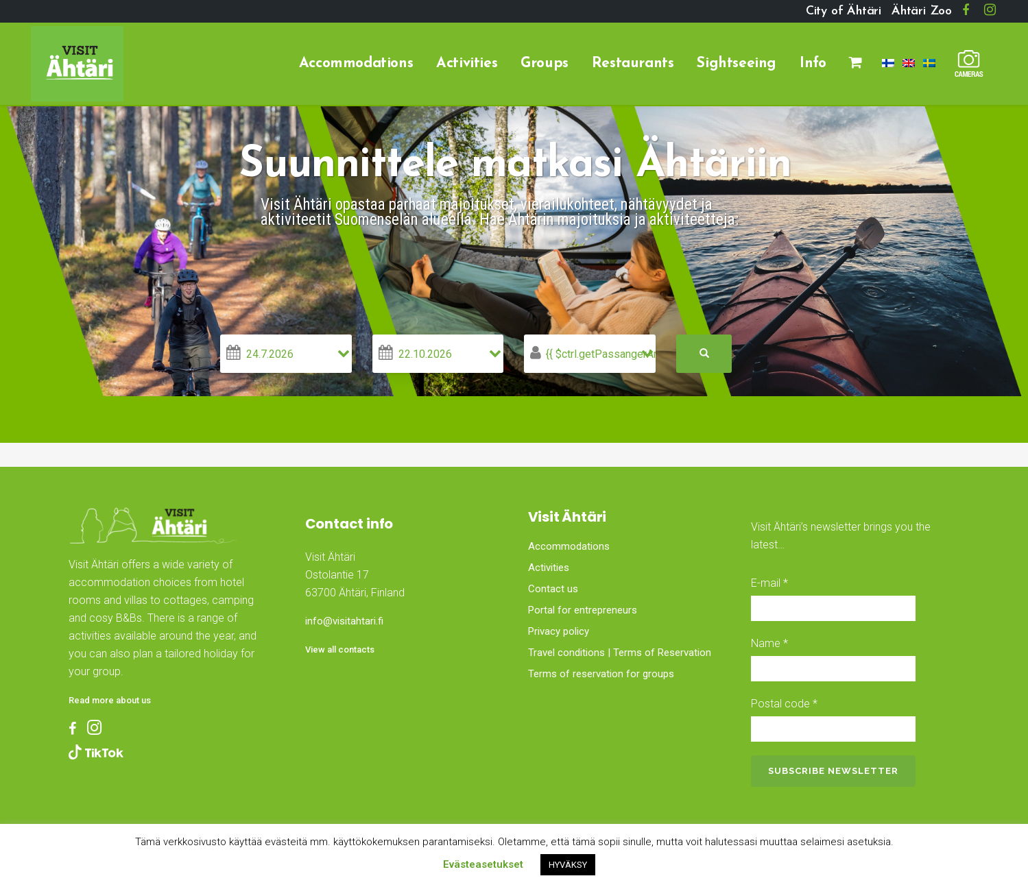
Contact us (553, 589)
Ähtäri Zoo (922, 11)
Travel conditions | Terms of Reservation (619, 652)
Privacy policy (558, 631)
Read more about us (110, 700)
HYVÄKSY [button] (568, 865)
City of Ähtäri (843, 11)
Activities (548, 567)
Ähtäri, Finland (382, 709)
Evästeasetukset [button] (483, 864)
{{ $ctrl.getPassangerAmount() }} (601, 354)
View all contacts (339, 649)
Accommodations (569, 546)
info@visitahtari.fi (344, 621)
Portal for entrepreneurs (582, 610)
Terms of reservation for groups (601, 674)
